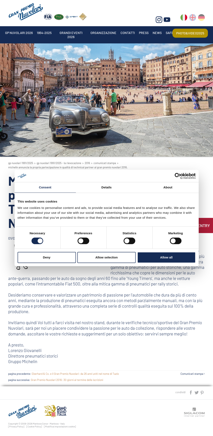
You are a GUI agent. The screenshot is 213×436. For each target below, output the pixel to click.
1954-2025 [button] (44, 33)
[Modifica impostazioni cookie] (60, 426)
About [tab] (167, 187)
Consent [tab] (45, 187)
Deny (47, 257)
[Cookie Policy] (34, 426)
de (201, 18)
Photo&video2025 (190, 33)
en (192, 18)
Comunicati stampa (105, 163)
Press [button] (144, 33)
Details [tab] (106, 187)
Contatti (128, 33)
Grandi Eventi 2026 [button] (71, 33)
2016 (87, 163)
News (157, 33)
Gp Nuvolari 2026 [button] (19, 33)
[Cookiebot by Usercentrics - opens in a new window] (178, 176)
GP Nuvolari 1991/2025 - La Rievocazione (59, 163)
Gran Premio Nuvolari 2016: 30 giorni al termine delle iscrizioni (67, 380)
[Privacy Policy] (16, 426)
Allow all (166, 257)
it (183, 18)
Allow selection (106, 257)
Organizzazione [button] (103, 33)
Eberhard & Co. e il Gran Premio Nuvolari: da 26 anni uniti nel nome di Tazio (75, 373)
